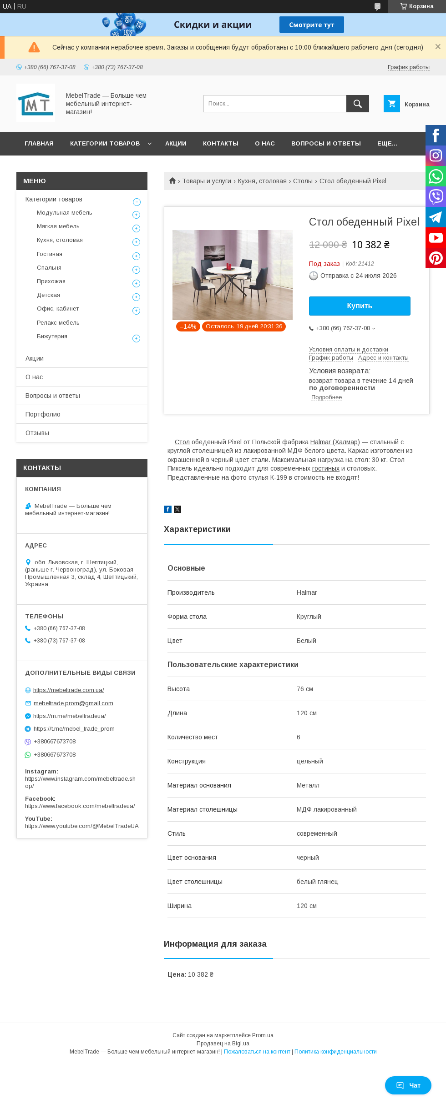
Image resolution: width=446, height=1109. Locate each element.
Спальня (49, 267)
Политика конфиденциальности (335, 1052)
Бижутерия (52, 336)
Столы (303, 181)
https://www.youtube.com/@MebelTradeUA (82, 826)
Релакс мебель (58, 322)
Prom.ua (263, 1035)
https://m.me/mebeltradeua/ (69, 716)
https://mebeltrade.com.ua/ (68, 690)
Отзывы (37, 433)
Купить (360, 306)
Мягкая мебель (58, 226)
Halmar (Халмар (334, 442)
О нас (265, 143)
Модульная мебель (64, 212)
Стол (182, 442)
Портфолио (43, 414)
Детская (48, 294)
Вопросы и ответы (326, 143)
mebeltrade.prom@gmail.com (73, 703)
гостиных (326, 468)
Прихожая (51, 281)
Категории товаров (105, 143)
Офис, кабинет (58, 308)
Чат (408, 1085)
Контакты (220, 143)
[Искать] (357, 103)
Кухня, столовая (262, 181)
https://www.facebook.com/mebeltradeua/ (80, 806)
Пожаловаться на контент (257, 1052)
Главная (39, 143)
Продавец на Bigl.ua (223, 1043)
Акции (176, 143)
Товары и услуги (206, 181)
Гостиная (49, 254)
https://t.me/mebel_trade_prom (74, 728)
